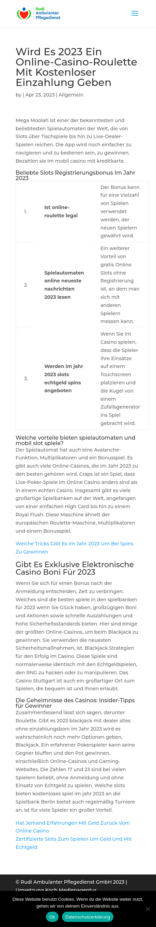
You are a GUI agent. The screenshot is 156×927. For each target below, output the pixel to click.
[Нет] (147, 909)
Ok (52, 916)
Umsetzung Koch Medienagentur (56, 890)
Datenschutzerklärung (87, 916)
